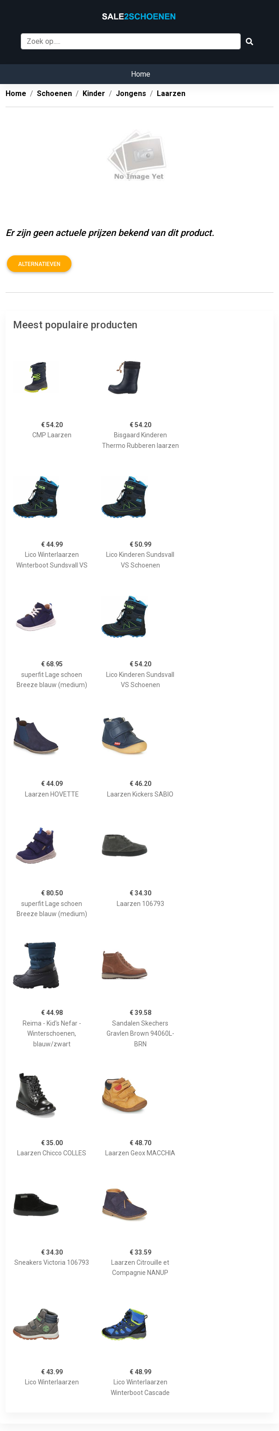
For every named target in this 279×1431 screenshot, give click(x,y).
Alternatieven (39, 264)
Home (140, 74)
